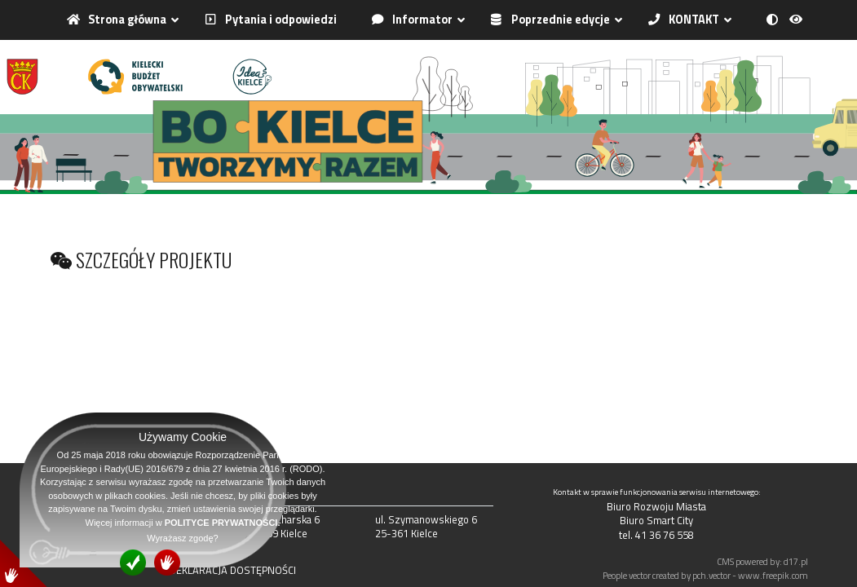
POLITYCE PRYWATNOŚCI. (223, 522)
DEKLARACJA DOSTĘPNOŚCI (233, 570)
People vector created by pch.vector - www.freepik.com (705, 575)
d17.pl (796, 561)
